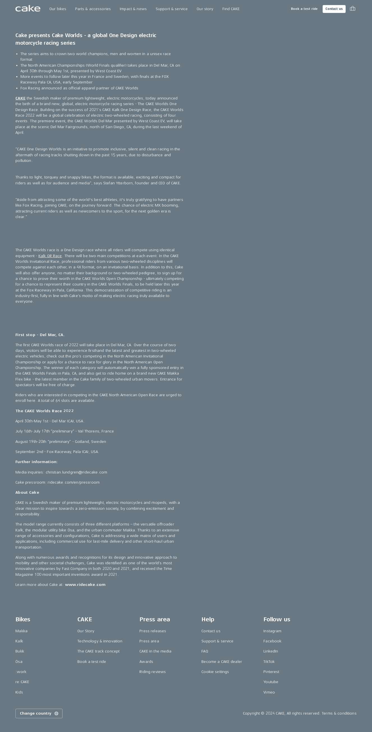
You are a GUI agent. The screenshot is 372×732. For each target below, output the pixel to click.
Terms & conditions (339, 713)
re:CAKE (22, 682)
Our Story (85, 631)
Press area (149, 641)
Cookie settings (215, 672)
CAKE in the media (155, 651)
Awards (146, 662)
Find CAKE (231, 9)
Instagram (272, 631)
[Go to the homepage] (27, 9)
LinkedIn (270, 651)
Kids (19, 692)
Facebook (272, 641)
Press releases (152, 631)
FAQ (204, 651)
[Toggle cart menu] (352, 9)
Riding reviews (152, 672)
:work (20, 672)
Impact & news (133, 9)
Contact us (334, 9)
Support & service (172, 9)
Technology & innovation (99, 641)
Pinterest (271, 672)
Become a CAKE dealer (221, 662)
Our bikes (57, 9)
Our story (205, 9)
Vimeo (269, 692)
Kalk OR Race (50, 256)
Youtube (270, 682)
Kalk (19, 641)
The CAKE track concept (98, 651)
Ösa (18, 662)
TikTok (269, 662)
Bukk (19, 651)
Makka (21, 631)
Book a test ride (304, 9)
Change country (39, 713)
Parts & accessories (93, 9)
